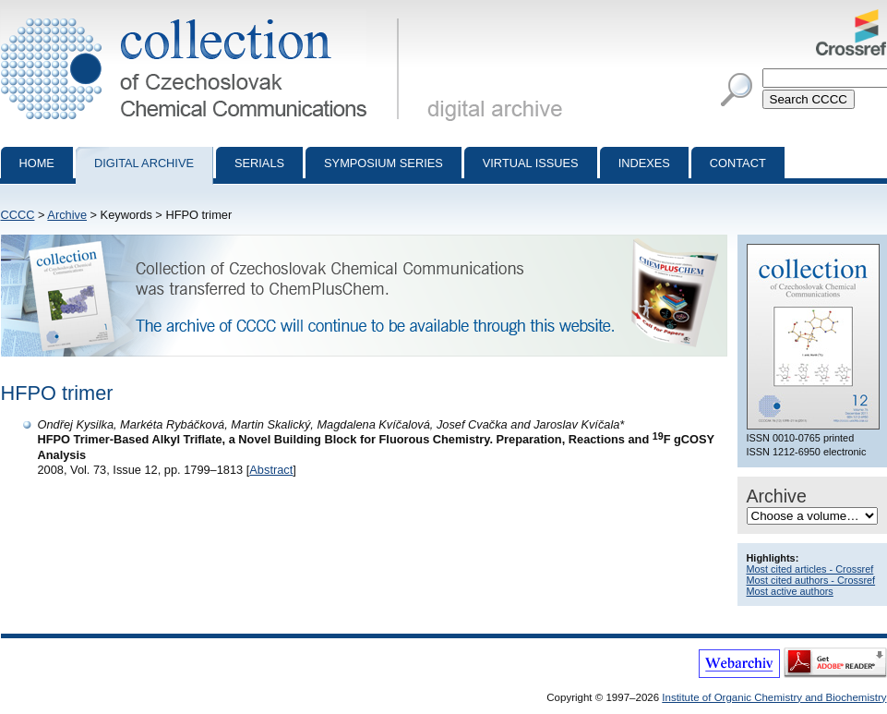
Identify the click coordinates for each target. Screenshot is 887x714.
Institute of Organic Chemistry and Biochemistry (774, 697)
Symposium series (383, 163)
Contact (738, 163)
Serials (259, 163)
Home (36, 163)
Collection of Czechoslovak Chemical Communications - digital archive (203, 16)
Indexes (644, 163)
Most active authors (790, 591)
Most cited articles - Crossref (810, 569)
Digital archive (144, 163)
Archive (67, 215)
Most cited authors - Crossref (811, 580)
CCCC (18, 215)
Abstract (271, 470)
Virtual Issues (531, 163)
